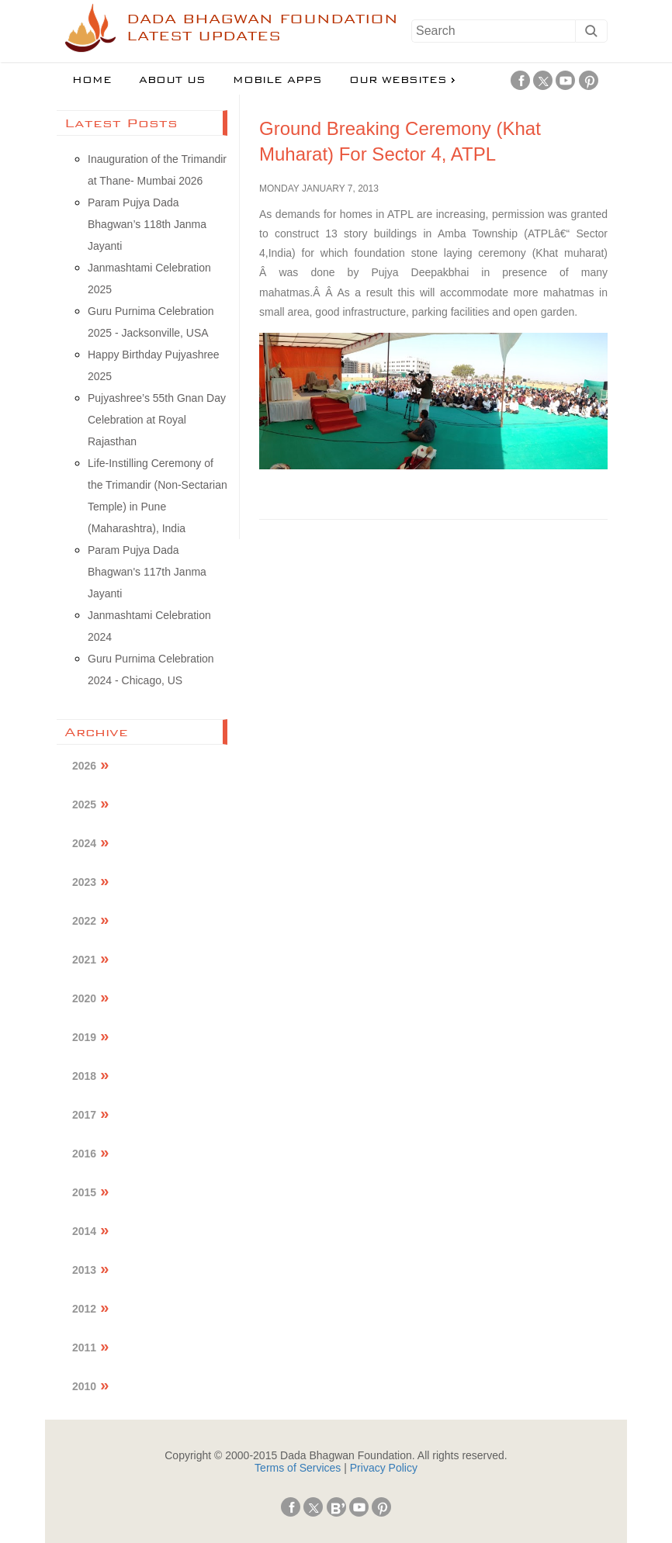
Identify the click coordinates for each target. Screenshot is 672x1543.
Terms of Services (298, 1468)
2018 (84, 1076)
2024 (84, 843)
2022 (84, 921)
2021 (84, 959)
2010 (84, 1386)
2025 (84, 804)
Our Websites (398, 80)
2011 (84, 1347)
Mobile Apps (277, 80)
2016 (84, 1153)
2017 (84, 1115)
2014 (84, 1231)
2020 (84, 998)
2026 (84, 765)
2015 (84, 1192)
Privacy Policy (383, 1468)
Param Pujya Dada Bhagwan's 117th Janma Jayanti (147, 572)
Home (92, 80)
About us (172, 80)
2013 (84, 1270)
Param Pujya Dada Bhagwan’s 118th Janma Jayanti (147, 224)
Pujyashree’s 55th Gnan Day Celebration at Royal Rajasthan (157, 420)
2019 (84, 1037)
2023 (84, 882)
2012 (84, 1309)
